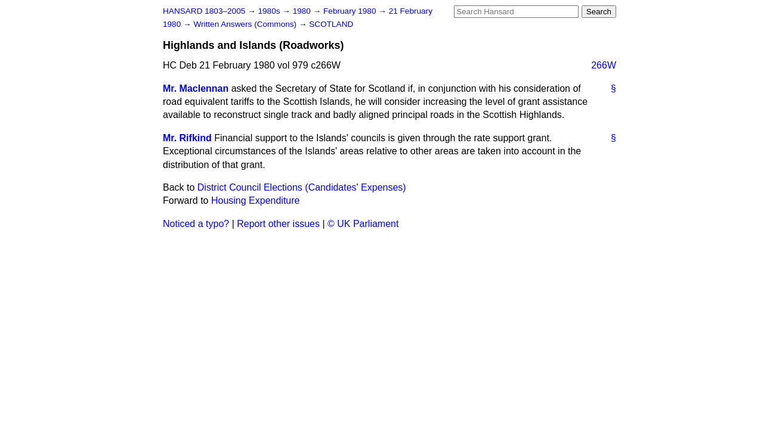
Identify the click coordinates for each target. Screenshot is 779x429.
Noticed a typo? (196, 224)
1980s (270, 11)
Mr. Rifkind (187, 138)
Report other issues (278, 224)
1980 (303, 11)
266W (603, 65)
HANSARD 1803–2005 (204, 11)
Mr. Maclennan (195, 88)
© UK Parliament (362, 224)
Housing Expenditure (255, 200)
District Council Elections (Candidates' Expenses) (301, 187)
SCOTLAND (331, 24)
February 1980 (350, 11)
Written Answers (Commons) (246, 24)
